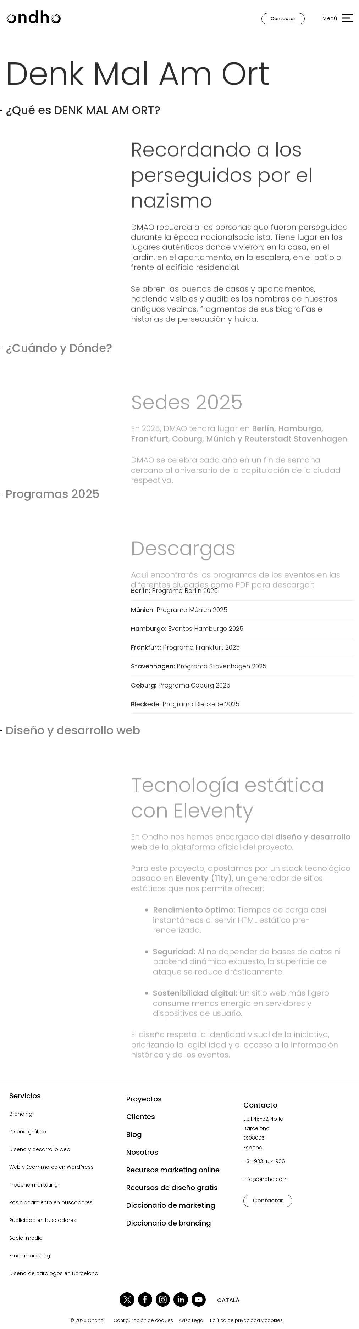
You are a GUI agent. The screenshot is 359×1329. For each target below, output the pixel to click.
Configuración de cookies (143, 1320)
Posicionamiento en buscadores (51, 1202)
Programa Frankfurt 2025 (185, 647)
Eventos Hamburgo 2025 (187, 628)
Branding (20, 1113)
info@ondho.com (265, 1179)
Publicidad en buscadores (42, 1220)
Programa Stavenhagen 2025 (198, 666)
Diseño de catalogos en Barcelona (53, 1273)
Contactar (283, 19)
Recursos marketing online (173, 1170)
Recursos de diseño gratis (172, 1188)
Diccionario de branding (168, 1223)
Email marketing (29, 1255)
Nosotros (142, 1152)
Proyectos (144, 1099)
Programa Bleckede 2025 (185, 704)
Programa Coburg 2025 (180, 685)
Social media (26, 1237)
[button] (334, 19)
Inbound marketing (33, 1184)
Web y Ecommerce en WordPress (51, 1167)
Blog (134, 1134)
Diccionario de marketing (170, 1205)
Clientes (140, 1117)
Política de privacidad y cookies (246, 1320)
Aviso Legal (191, 1320)
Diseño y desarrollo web (39, 1149)
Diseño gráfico (27, 1131)
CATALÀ (228, 1300)
